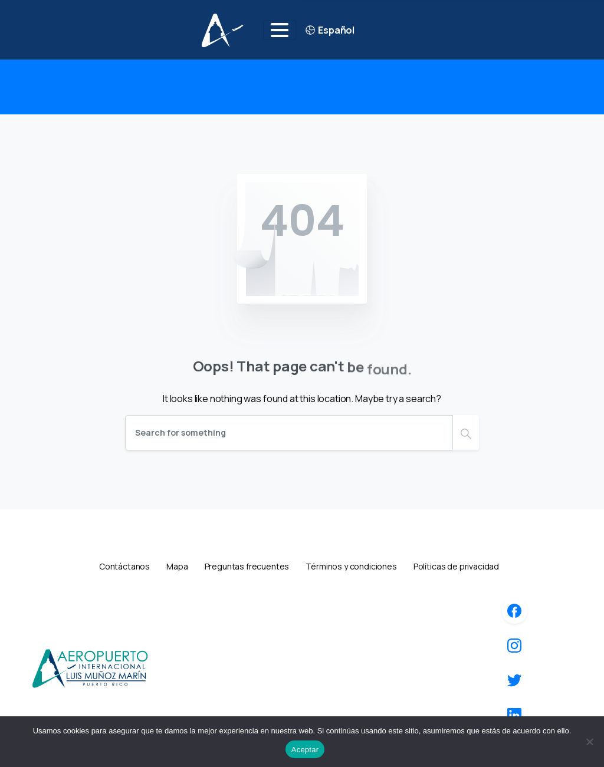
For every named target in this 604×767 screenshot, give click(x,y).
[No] (589, 742)
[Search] (289, 432)
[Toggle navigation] (279, 30)
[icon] (514, 611)
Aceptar (305, 749)
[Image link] (90, 668)
